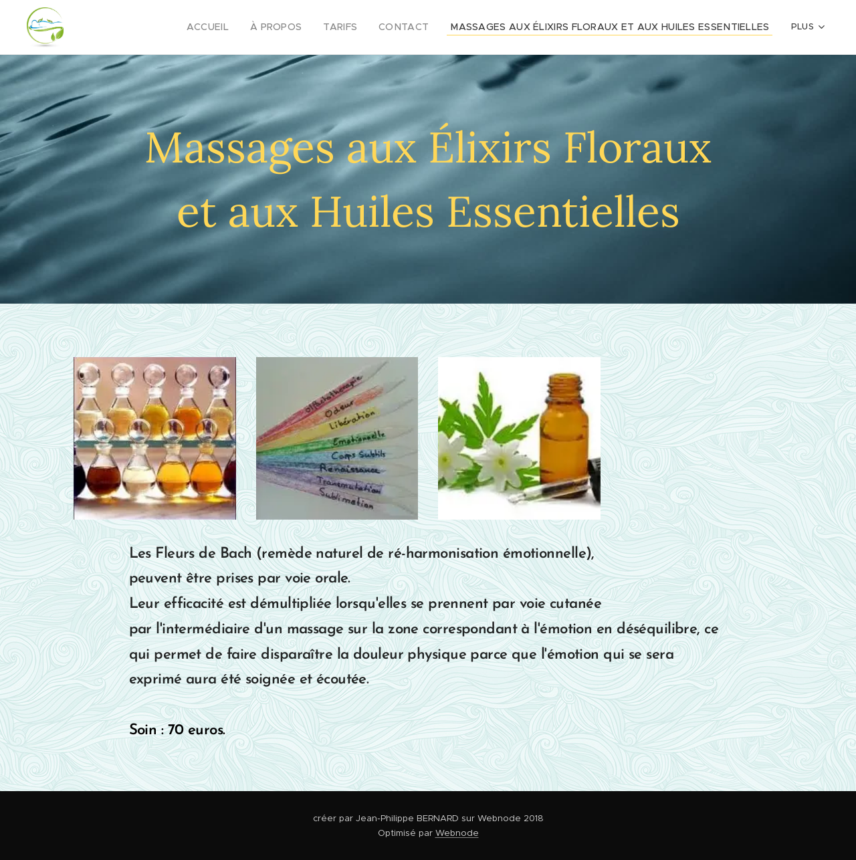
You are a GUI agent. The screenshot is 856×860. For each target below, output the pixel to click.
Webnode (457, 833)
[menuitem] (169, 27)
